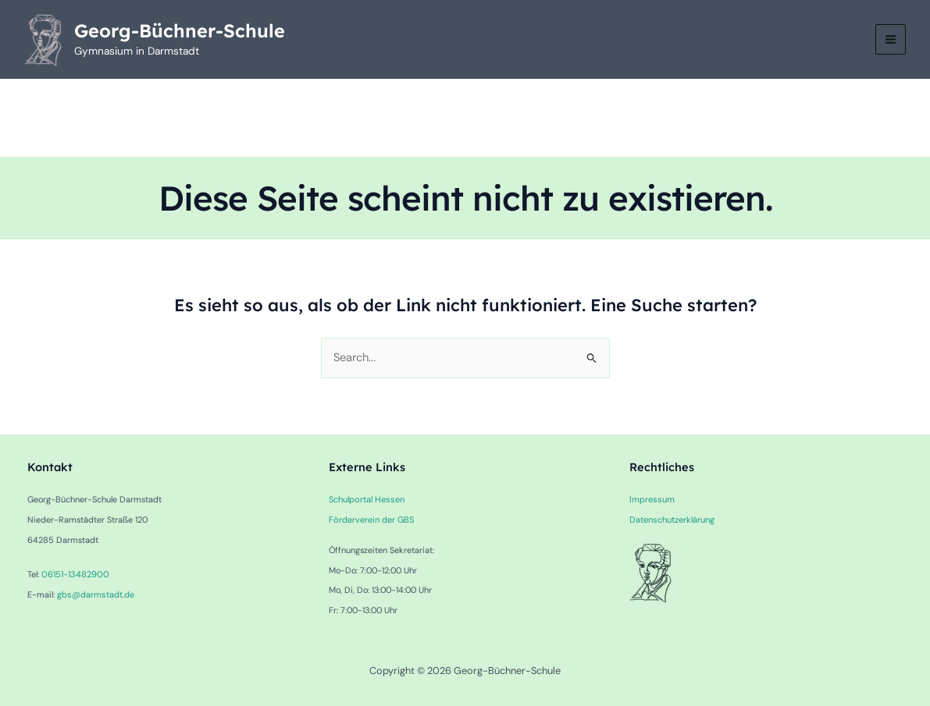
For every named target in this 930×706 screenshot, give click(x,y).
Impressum (651, 500)
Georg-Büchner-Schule (181, 31)
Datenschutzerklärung (671, 519)
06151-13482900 (73, 574)
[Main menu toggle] (890, 40)
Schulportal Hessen (365, 500)
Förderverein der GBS (371, 519)
